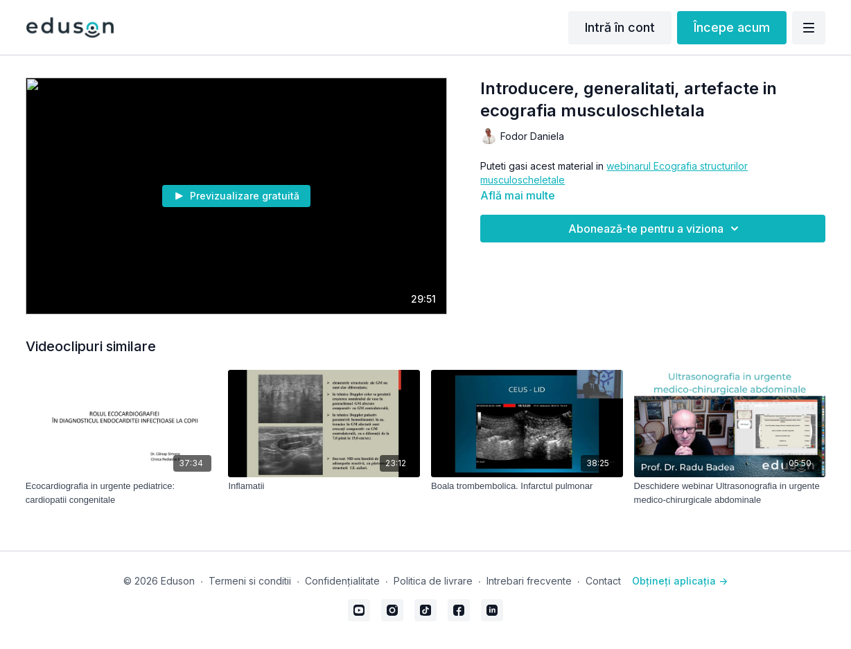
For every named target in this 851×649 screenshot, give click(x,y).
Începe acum (732, 27)
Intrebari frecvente (529, 581)
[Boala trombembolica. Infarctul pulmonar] (527, 486)
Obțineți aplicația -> (680, 581)
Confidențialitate (342, 581)
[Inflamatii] (324, 486)
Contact (603, 581)
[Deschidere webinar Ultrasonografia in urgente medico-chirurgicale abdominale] (730, 492)
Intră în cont (620, 27)
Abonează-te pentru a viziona (655, 228)
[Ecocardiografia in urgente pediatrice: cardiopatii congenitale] (122, 492)
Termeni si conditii (250, 581)
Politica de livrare (433, 581)
